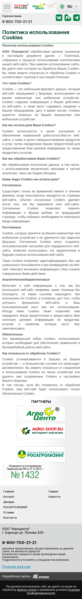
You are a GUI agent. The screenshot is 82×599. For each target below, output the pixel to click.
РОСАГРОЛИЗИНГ (15, 507)
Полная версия (16, 566)
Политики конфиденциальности (53, 591)
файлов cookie (27, 589)
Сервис (54, 491)
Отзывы (8, 512)
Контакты (10, 517)
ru (66, 6)
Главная (8, 491)
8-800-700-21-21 (17, 21)
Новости (54, 496)
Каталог (8, 496)
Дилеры (8, 502)
